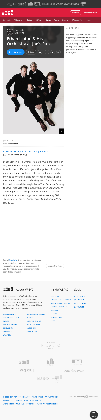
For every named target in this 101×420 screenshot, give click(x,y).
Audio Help (31, 328)
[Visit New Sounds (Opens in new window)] (71, 4)
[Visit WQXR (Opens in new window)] (58, 4)
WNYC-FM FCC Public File (13, 404)
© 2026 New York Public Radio (16, 397)
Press (53, 320)
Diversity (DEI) (57, 317)
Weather (7, 335)
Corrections (22, 400)
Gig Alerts (19, 32)
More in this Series (55, 266)
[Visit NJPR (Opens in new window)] (47, 4)
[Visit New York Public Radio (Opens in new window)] (50, 345)
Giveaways (7, 331)
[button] (40, 52)
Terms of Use (37, 397)
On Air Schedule (10, 314)
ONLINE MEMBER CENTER (60, 303)
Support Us (77, 20)
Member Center (90, 13)
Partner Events (10, 324)
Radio (9, 20)
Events (6, 321)
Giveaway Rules (36, 400)
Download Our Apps (36, 314)
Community (8, 328)
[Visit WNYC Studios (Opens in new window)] (37, 4)
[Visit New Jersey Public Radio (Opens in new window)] (27, 378)
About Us (55, 296)
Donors (54, 310)
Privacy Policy (51, 397)
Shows (48, 20)
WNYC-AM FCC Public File (47, 404)
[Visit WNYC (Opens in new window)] (22, 3)
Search (88, 20)
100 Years (38, 20)
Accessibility (9, 400)
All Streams (18, 20)
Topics (56, 20)
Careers (54, 313)
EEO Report (31, 404)
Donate (75, 12)
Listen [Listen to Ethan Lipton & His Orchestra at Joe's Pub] (15, 52)
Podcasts (31, 317)
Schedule (29, 20)
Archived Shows (34, 321)
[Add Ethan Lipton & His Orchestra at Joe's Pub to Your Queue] (31, 52)
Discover (65, 20)
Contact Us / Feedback (61, 300)
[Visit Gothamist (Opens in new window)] (30, 4)
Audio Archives (33, 324)
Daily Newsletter (11, 317)
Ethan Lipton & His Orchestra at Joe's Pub (25, 151)
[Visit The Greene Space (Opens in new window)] (83, 4)
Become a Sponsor (59, 307)
